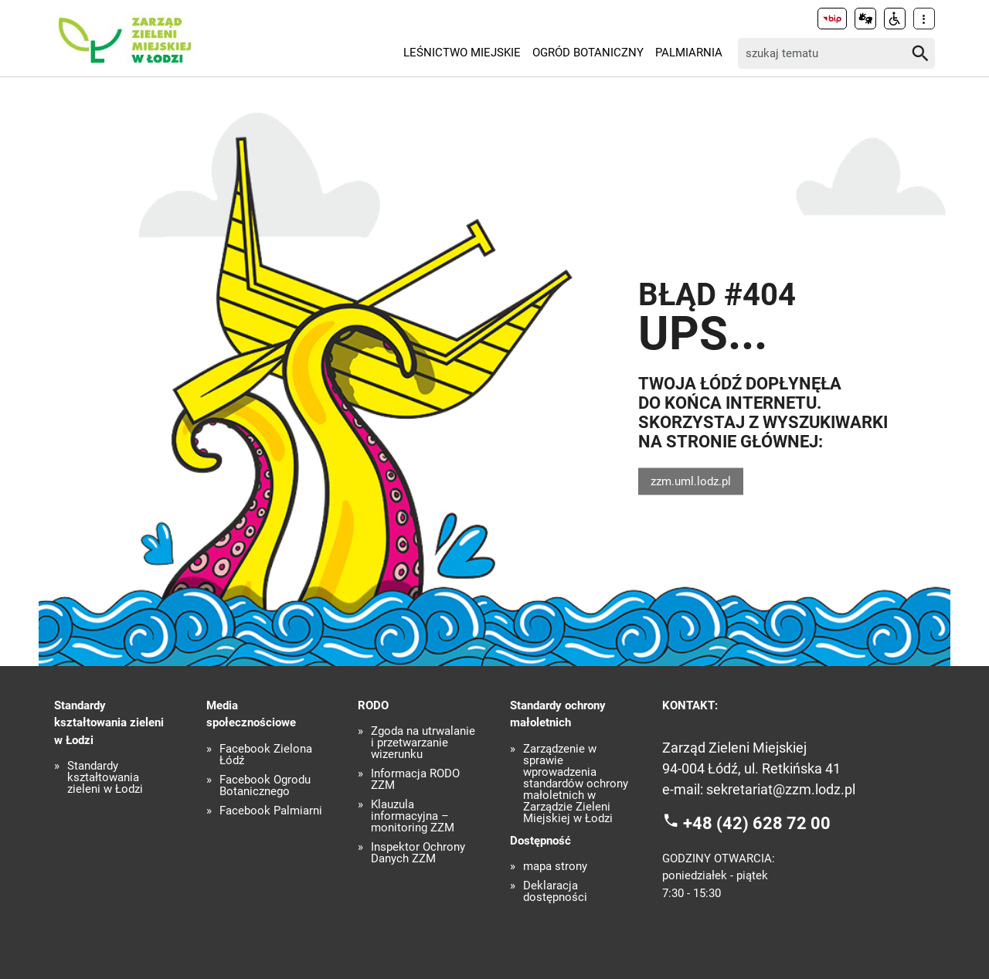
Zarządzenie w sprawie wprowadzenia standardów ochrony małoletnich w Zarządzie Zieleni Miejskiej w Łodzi (575, 783)
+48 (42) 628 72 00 (757, 823)
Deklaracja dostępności (555, 891)
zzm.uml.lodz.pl (691, 481)
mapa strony (555, 866)
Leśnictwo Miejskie (462, 52)
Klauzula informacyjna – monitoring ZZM (412, 816)
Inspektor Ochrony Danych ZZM (418, 853)
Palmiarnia (688, 52)
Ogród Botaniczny (588, 52)
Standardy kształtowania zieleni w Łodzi (105, 777)
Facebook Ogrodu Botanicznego (265, 785)
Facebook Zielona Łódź (265, 755)
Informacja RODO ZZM (415, 779)
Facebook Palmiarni (270, 811)
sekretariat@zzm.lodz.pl (780, 789)
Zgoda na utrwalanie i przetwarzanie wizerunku (423, 743)
